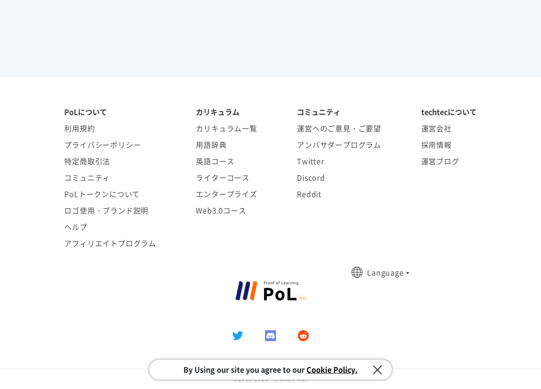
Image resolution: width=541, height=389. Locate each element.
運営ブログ (440, 161)
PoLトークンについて (102, 193)
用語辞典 (211, 144)
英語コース (215, 161)
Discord (311, 177)
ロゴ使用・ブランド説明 (106, 210)
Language (385, 272)
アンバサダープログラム (339, 144)
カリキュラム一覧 (226, 128)
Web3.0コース (221, 210)
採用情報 (436, 144)
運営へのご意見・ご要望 (339, 128)
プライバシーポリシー (102, 144)
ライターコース (223, 177)
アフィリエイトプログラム (110, 243)
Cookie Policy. (331, 369)
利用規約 (79, 128)
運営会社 (436, 128)
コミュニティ (87, 177)
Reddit (309, 193)
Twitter (310, 161)
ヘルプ (75, 226)
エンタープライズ (226, 193)
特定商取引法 (87, 161)
